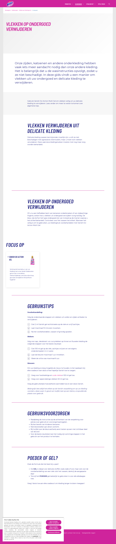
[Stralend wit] (90, 4)
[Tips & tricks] (101, 4)
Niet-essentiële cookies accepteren (53, 522)
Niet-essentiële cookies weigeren (53, 527)
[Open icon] (109, 4)
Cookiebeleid (35, 536)
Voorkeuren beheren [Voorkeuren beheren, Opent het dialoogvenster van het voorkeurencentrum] (53, 532)
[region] (33, 529)
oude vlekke (57, 375)
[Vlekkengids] (78, 4)
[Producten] (68, 4)
